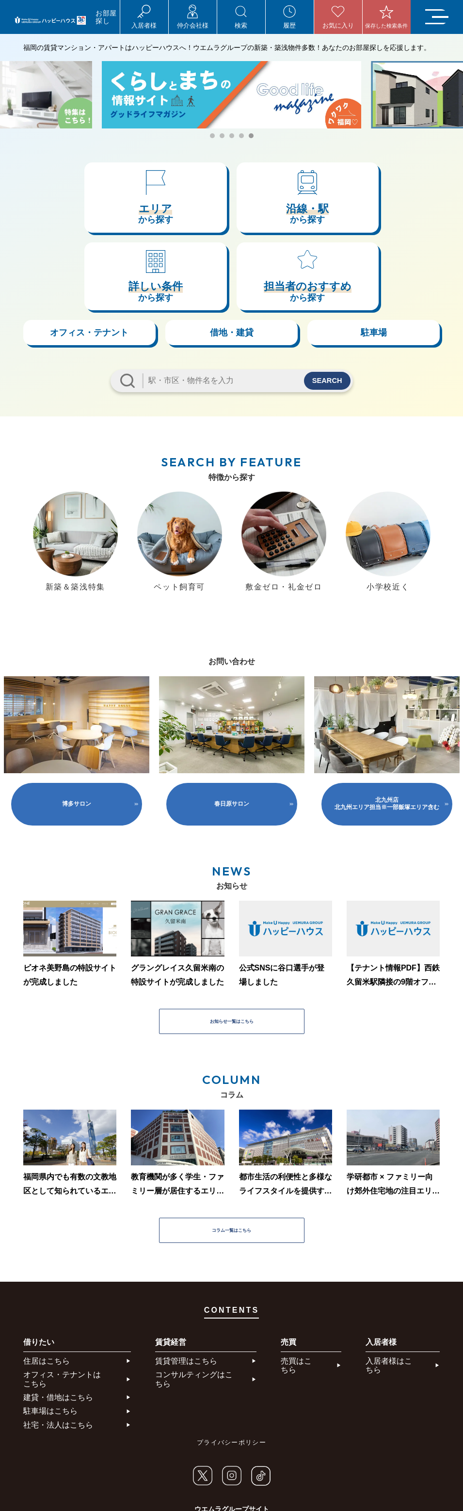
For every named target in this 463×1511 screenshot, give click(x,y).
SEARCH (324, 313)
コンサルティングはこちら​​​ (194, 1320)
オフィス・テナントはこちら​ (62, 1320)
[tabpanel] (231, 94)
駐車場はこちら (50, 1352)
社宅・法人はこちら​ (58, 1366)
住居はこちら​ (46, 1302)
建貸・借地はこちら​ (58, 1338)
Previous (18, 489)
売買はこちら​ (296, 1306)
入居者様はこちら (389, 1306)
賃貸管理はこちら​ (186, 1302)
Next (444, 489)
